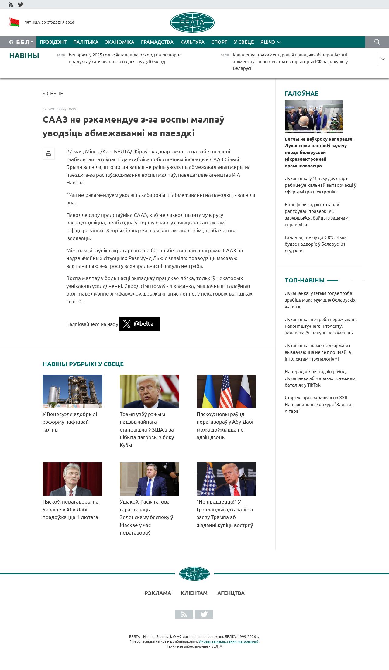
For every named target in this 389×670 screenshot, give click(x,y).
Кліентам (194, 593)
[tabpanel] (324, 355)
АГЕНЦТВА (231, 593)
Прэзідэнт (53, 42)
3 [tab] (357, 278)
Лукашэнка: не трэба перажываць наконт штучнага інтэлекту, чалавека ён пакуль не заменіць (321, 326)
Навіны (24, 56)
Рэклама (158, 593)
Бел (23, 42)
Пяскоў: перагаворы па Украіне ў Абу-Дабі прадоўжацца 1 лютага (70, 509)
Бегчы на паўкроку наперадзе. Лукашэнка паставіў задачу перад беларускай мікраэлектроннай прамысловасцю (319, 152)
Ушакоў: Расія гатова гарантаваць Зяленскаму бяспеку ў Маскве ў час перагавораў (146, 517)
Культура (192, 42)
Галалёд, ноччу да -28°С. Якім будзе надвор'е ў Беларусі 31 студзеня (315, 244)
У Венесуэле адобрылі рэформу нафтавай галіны (70, 421)
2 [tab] (344, 278)
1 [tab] (332, 278)
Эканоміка (119, 42)
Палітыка (85, 42)
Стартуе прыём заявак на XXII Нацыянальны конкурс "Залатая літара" (319, 404)
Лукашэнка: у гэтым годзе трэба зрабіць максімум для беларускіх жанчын (320, 300)
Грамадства (157, 42)
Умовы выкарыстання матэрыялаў (229, 641)
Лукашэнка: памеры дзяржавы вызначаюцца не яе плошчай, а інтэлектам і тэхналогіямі (318, 352)
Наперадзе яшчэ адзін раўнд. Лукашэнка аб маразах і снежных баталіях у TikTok (320, 378)
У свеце (244, 42)
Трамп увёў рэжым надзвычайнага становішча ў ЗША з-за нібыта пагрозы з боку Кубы (147, 429)
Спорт (219, 42)
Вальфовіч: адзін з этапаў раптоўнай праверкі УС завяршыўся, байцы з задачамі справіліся (317, 214)
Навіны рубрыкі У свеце (83, 364)
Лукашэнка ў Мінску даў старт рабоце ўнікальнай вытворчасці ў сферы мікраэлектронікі (320, 185)
